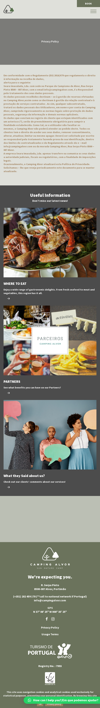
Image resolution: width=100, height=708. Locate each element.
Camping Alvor (9, 9)
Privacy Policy (50, 627)
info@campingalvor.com (50, 600)
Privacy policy (54, 704)
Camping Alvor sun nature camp (50, 558)
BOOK (88, 3)
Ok (40, 704)
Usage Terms (50, 634)
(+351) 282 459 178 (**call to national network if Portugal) (50, 596)
